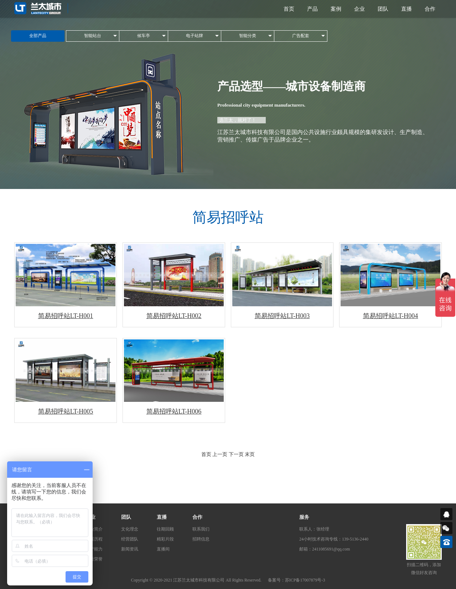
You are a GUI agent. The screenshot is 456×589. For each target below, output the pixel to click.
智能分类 (247, 35)
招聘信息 (200, 539)
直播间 (163, 549)
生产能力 (94, 549)
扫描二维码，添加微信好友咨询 (424, 568)
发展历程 (94, 539)
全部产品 (37, 35)
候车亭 (143, 35)
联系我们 (200, 529)
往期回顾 (165, 529)
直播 (406, 9)
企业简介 (94, 529)
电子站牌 (194, 35)
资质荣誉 (94, 559)
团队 (383, 9)
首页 (289, 9)
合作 (430, 9)
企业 (359, 9)
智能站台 (92, 35)
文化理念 (129, 529)
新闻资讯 (129, 549)
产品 (312, 9)
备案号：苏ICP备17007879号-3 (296, 580)
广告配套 (300, 35)
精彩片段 (165, 539)
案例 (336, 9)
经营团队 (129, 539)
